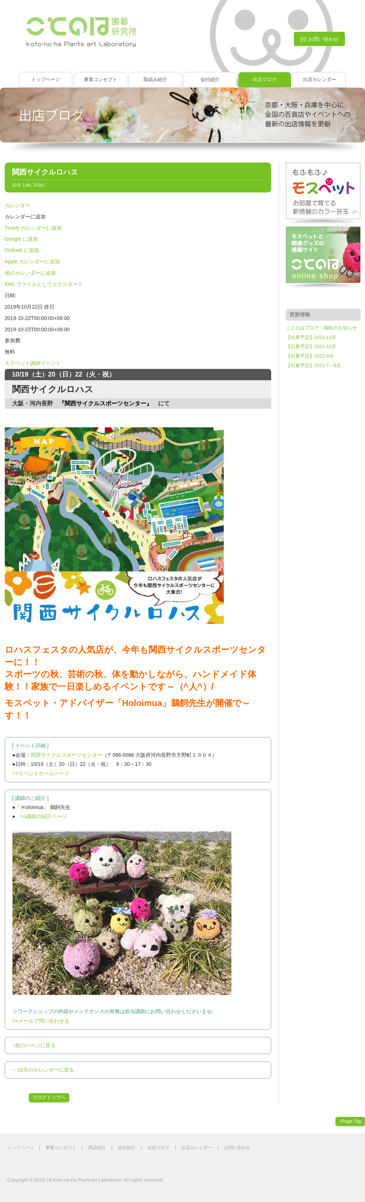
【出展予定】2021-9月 (310, 356)
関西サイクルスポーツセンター (66, 755)
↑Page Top (350, 1121)
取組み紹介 (155, 79)
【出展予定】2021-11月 (311, 337)
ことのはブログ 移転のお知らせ (321, 328)
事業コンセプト (100, 79)
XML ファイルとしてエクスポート (44, 284)
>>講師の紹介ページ (43, 816)
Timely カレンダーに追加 (33, 228)
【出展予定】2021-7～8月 (313, 365)
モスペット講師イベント (33, 363)
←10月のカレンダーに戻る (43, 1070)
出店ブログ (265, 79)
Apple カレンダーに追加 (32, 261)
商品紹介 (97, 1147)
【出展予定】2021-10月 (311, 346)
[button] (25, 217)
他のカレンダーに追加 (30, 273)
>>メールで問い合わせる (40, 1021)
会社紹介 (209, 79)
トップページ (45, 79)
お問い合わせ (237, 1147)
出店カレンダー (319, 79)
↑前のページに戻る (34, 1045)
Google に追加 (21, 239)
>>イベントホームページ (40, 773)
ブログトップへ (49, 1097)
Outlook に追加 (22, 250)
